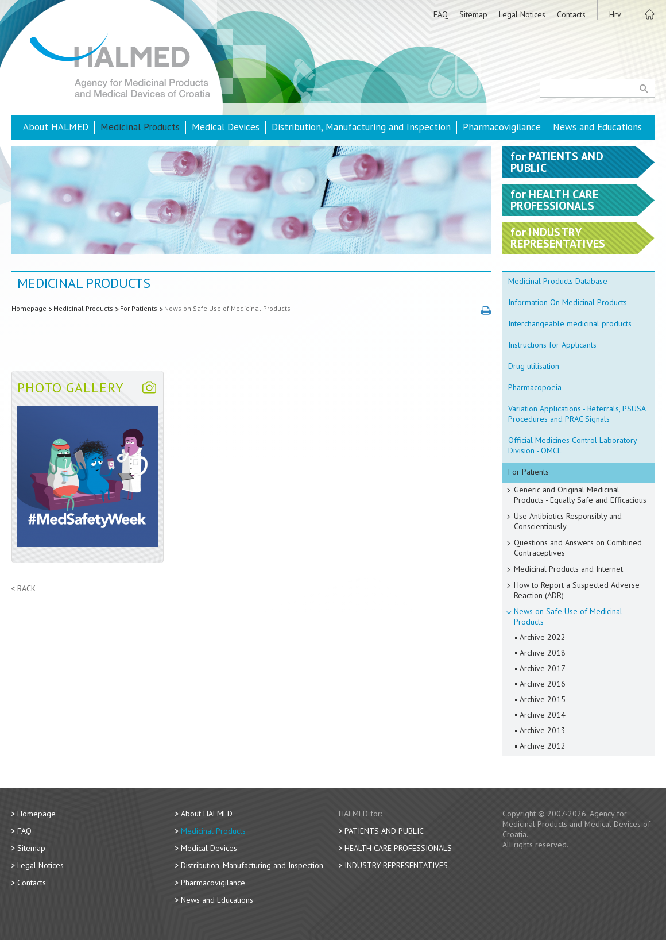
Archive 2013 (543, 730)
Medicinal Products (140, 127)
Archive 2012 (543, 746)
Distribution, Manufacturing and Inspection (361, 127)
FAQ (440, 14)
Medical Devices (226, 127)
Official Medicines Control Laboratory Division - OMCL (572, 445)
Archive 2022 (543, 637)
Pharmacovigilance (502, 127)
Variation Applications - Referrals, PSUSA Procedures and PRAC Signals (577, 413)
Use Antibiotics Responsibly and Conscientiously (568, 521)
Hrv (615, 14)
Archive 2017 (543, 668)
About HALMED (55, 127)
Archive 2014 (543, 715)
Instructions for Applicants (552, 345)
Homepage (29, 308)
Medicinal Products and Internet (568, 569)
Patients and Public (384, 831)
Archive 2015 (543, 699)
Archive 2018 (543, 653)
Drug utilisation (533, 366)
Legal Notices (522, 14)
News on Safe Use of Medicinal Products (227, 308)
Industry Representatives (396, 865)
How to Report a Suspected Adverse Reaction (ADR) (577, 590)
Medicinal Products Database (557, 281)
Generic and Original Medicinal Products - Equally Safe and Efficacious (580, 494)
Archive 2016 (543, 684)
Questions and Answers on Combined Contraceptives (578, 547)
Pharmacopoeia (535, 387)
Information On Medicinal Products (567, 302)
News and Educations (597, 127)
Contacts (571, 14)
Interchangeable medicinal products (570, 323)
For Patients (138, 308)
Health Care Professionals (398, 848)
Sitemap (473, 14)
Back (26, 589)
